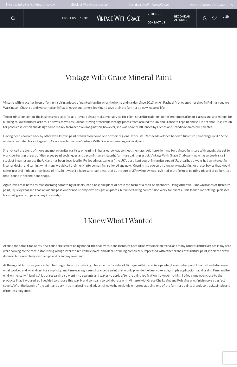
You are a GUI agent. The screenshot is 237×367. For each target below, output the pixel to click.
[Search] (13, 18)
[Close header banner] (232, 4)
